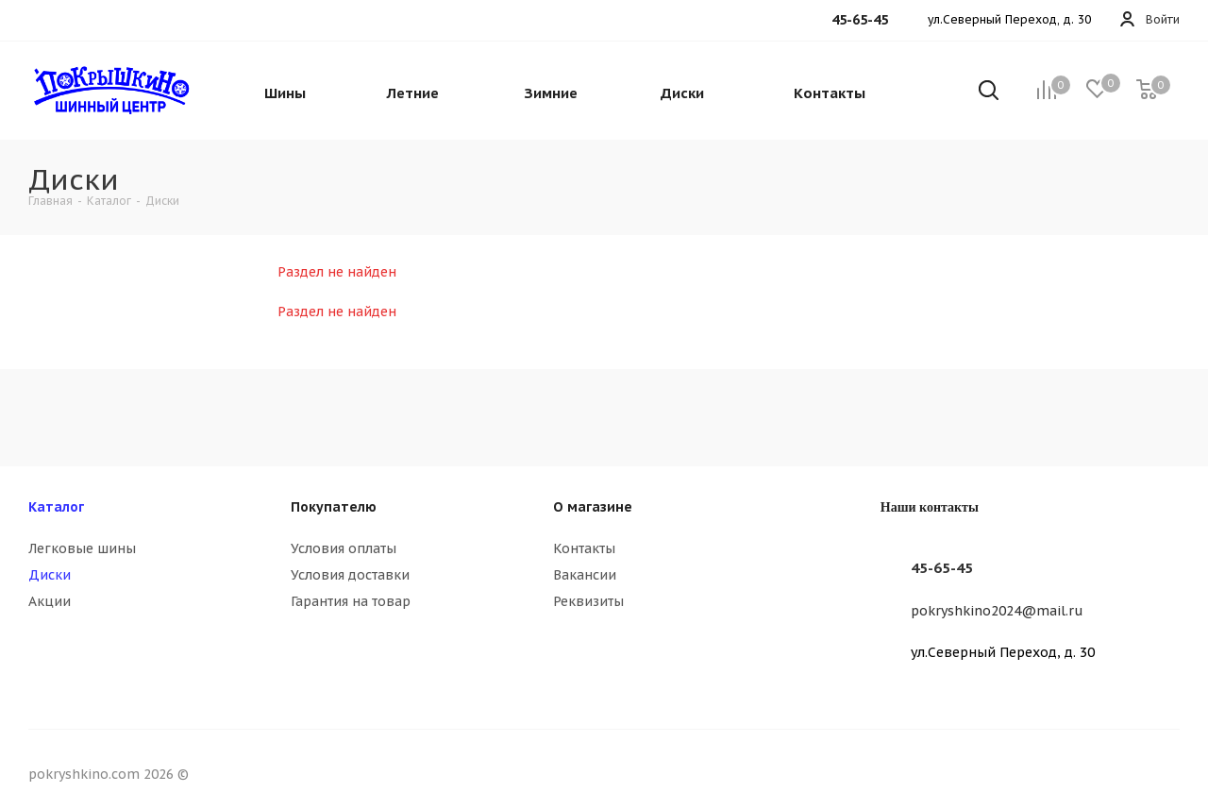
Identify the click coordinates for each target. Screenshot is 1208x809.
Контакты (584, 548)
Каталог (56, 506)
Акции (49, 601)
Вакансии (584, 574)
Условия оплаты (343, 548)
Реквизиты (588, 601)
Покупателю (334, 506)
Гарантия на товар (351, 601)
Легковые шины (82, 548)
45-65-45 (942, 568)
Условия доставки (350, 574)
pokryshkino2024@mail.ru (997, 610)
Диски (49, 574)
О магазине (592, 506)
